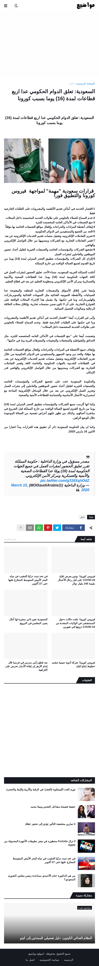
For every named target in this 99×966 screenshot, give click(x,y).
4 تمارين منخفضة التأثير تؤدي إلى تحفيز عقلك (50, 824)
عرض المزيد (10, 539)
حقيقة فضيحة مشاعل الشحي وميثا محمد (53, 806)
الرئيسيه (68, 959)
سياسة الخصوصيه (49, 959)
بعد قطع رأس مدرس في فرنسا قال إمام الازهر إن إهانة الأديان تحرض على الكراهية (26, 666)
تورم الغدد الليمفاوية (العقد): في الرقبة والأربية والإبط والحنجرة (40, 789)
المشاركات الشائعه (81, 780)
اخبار (71, 83)
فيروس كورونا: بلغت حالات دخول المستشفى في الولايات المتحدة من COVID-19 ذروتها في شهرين (75, 623)
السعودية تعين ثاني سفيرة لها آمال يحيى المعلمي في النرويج (28, 621)
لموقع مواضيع (36, 953)
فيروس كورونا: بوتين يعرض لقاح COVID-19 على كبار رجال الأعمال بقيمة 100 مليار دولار (76, 580)
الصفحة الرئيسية (86, 83)
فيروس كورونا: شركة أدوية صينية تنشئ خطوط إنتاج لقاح (73, 664)
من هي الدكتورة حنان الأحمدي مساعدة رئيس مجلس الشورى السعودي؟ (41, 877)
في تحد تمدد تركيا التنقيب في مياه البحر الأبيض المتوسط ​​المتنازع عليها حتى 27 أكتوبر (27, 580)
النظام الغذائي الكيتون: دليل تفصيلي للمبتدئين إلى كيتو (56, 938)
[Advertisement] (49, 43)
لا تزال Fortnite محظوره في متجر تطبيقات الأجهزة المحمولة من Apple (39, 843)
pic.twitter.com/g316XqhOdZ (64, 481)
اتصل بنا (30, 959)
